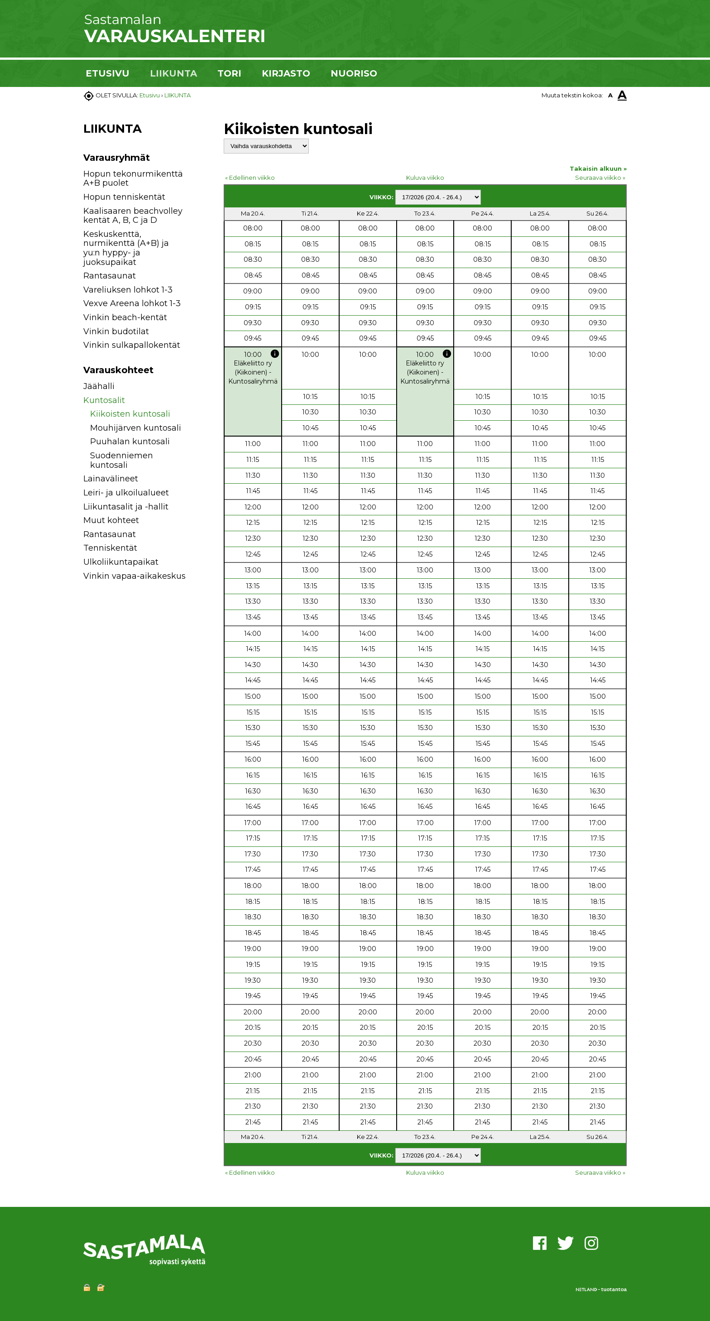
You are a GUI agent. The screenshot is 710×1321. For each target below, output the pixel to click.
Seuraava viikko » (600, 177)
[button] (197, 388)
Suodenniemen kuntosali (121, 460)
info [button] (275, 354)
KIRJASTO (286, 73)
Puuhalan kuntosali (130, 442)
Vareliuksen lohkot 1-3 (128, 290)
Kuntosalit (104, 400)
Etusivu (149, 95)
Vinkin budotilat (116, 331)
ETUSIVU (108, 73)
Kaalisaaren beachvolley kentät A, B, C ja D (132, 216)
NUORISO (354, 73)
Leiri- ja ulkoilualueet (126, 493)
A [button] (610, 95)
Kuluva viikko (425, 177)
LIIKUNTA (173, 73)
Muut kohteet (111, 520)
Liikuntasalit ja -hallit (125, 507)
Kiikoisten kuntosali (130, 414)
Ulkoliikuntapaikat (120, 562)
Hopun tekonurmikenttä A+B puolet (133, 178)
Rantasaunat (109, 276)
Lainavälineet (110, 479)
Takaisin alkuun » (598, 168)
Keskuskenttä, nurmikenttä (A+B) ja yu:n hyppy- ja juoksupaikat (126, 248)
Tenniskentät (110, 548)
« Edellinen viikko (250, 177)
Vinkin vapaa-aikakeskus (134, 576)
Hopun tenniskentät (124, 197)
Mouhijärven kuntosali (135, 428)
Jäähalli (99, 386)
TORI (229, 73)
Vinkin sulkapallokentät (131, 345)
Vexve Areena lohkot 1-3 (132, 303)
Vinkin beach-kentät (125, 317)
